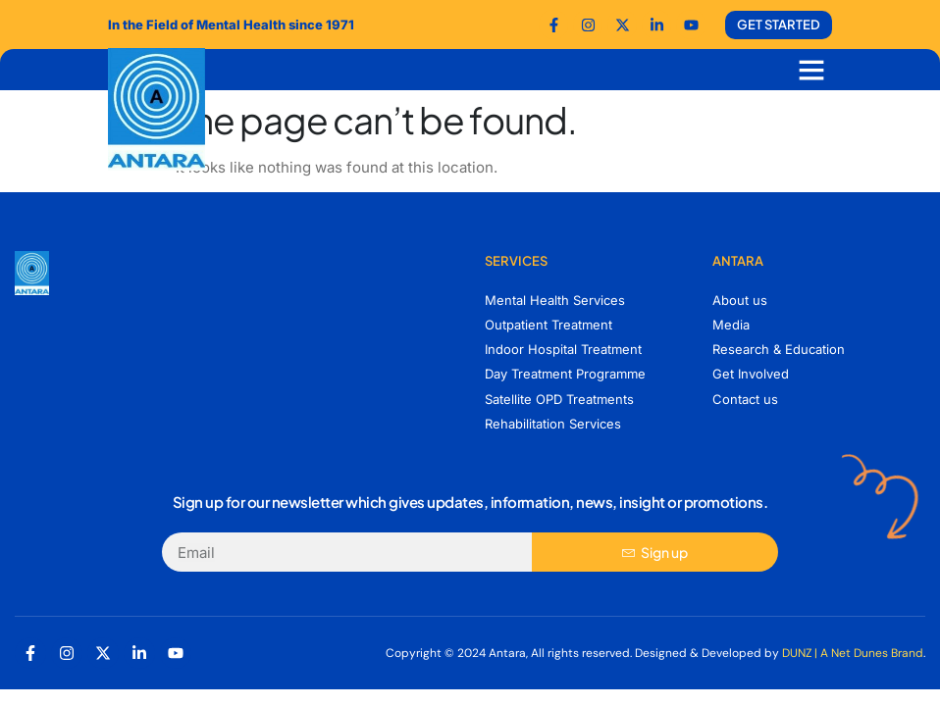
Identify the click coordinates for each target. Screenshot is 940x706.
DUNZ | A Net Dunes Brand (852, 653)
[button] (811, 69)
